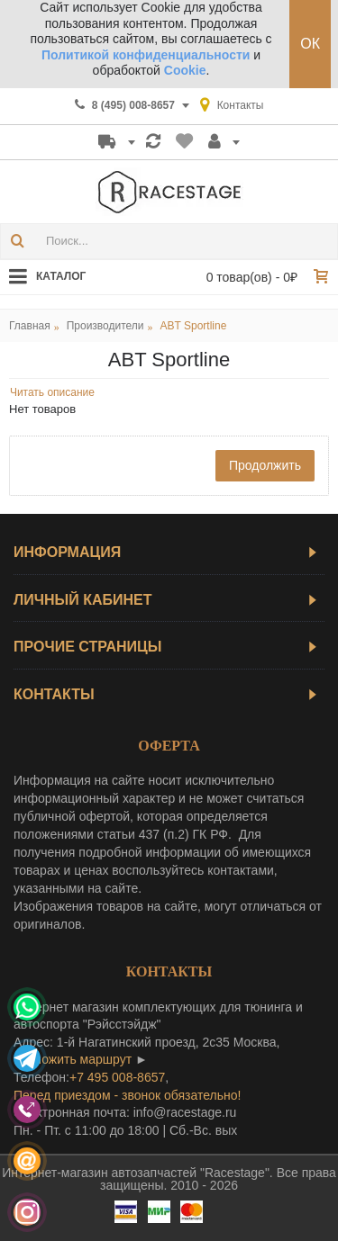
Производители (105, 325)
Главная (29, 325)
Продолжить (265, 465)
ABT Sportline (193, 325)
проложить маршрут (73, 1059)
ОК (310, 43)
